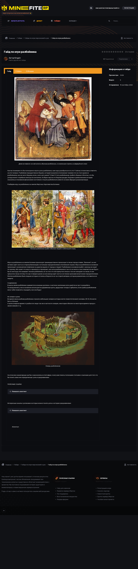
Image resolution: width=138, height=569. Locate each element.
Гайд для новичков (63, 488)
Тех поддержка (62, 494)
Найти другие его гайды (17, 60)
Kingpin (18, 58)
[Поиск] (115, 21)
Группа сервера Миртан (105, 496)
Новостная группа (103, 494)
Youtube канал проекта (105, 499)
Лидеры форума (62, 499)
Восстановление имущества (67, 496)
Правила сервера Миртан (66, 491)
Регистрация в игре (104, 488)
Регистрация (129, 8)
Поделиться (108, 59)
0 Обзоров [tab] (30, 71)
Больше (73, 21)
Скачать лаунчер (103, 491)
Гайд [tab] (9, 71)
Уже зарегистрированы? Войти (108, 8)
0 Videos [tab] (19, 71)
